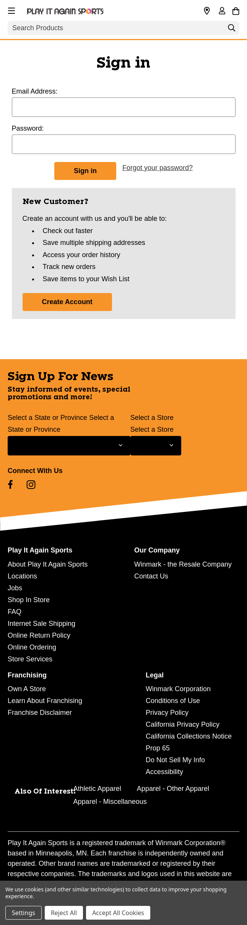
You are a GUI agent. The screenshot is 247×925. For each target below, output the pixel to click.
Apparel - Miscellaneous (110, 801)
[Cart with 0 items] (235, 10)
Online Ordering (32, 647)
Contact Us (151, 576)
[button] (10, 9)
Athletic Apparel (97, 788)
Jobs (15, 588)
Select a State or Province (47, 417)
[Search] (232, 29)
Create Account (67, 302)
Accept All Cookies (118, 913)
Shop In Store (29, 600)
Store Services (30, 659)
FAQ (14, 612)
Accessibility (164, 772)
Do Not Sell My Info (175, 760)
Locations (22, 576)
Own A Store (27, 689)
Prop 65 (158, 748)
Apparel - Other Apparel (173, 788)
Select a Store (152, 417)
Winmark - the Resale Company (183, 564)
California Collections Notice (189, 736)
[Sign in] (221, 11)
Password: (28, 128)
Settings (23, 913)
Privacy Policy (167, 712)
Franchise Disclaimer (40, 712)
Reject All (64, 913)
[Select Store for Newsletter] (155, 445)
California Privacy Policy (182, 724)
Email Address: (35, 91)
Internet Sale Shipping (41, 623)
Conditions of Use (173, 701)
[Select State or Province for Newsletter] (69, 445)
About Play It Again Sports (48, 564)
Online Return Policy (39, 635)
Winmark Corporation (178, 689)
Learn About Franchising (45, 701)
